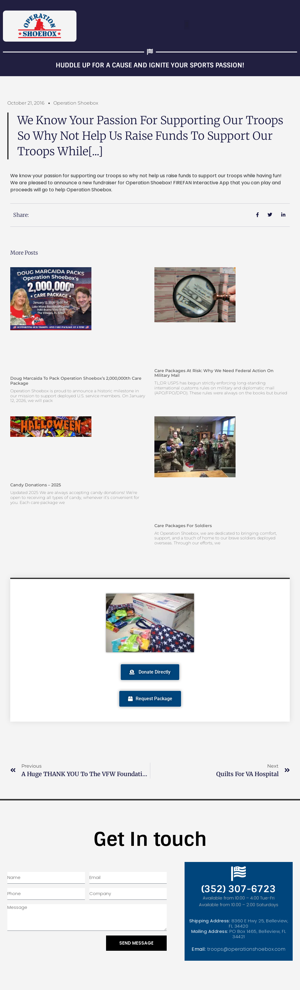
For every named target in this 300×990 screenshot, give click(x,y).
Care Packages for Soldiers (183, 525)
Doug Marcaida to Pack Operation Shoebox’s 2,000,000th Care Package (76, 381)
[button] (187, 25)
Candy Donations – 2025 (35, 485)
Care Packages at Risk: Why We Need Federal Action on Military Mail (214, 373)
